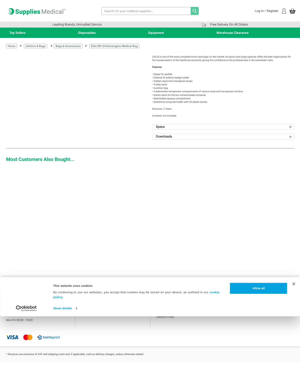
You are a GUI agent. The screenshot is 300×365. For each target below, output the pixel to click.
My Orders (87, 306)
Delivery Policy (165, 319)
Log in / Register (270, 11)
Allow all (258, 337)
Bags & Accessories (68, 46)
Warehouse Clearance (232, 33)
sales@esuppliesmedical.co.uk (25, 314)
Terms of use (164, 300)
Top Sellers (17, 33)
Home (11, 46)
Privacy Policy (165, 306)
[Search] (195, 11)
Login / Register (91, 300)
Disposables (87, 33)
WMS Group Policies (169, 313)
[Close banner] (293, 332)
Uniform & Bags (35, 46)
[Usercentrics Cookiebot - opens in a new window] (26, 357)
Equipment (156, 33)
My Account (88, 294)
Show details (62, 357)
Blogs (84, 313)
